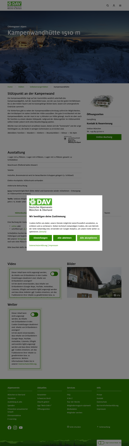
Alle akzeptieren (88, 237)
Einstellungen (40, 237)
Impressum (53, 245)
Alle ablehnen (65, 237)
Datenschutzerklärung (38, 245)
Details (43, 232)
